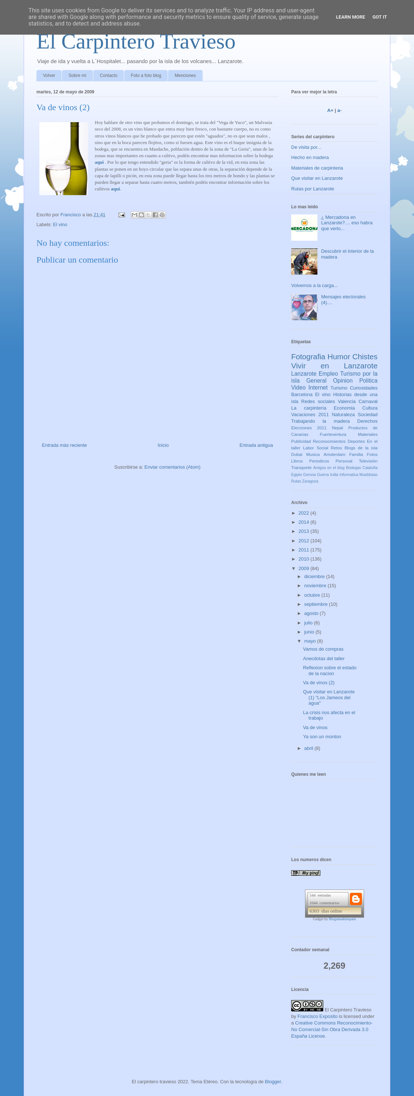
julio (309, 623)
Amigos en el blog (328, 468)
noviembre (316, 585)
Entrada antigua (256, 445)
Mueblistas (368, 475)
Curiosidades (364, 388)
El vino (60, 224)
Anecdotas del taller (323, 658)
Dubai (296, 454)
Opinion (343, 380)
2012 (304, 540)
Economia (344, 408)
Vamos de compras (323, 649)
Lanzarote (303, 374)
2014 (304, 522)
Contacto (108, 75)
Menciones (185, 75)
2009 (304, 568)
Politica (368, 380)
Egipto (296, 475)
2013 (304, 531)
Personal (344, 460)
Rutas (296, 481)
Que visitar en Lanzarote (317, 178)
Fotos (372, 454)
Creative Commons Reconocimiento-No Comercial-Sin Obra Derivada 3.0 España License (331, 1029)
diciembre (315, 576)
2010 (304, 559)
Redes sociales (318, 401)
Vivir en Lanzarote (334, 365)
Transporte (301, 467)
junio (310, 632)
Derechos (367, 421)
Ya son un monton (322, 736)
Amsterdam (334, 454)
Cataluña (370, 468)
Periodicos (319, 460)
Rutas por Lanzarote (312, 188)
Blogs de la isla (361, 447)
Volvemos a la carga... (314, 285)
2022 (304, 513)
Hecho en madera (310, 157)
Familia (356, 454)
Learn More (350, 17)
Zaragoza (310, 481)
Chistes (365, 356)
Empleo (328, 374)
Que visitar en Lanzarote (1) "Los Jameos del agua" (329, 697)
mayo (310, 641)
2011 (304, 550)
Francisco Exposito (317, 1016)
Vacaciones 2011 (310, 414)
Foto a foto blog (146, 75)
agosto (312, 613)
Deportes (356, 441)
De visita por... (306, 147)
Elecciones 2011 (309, 427)
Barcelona (302, 394)
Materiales (368, 434)
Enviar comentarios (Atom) (172, 467)
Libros (297, 460)
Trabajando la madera (320, 421)
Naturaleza (343, 414)
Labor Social (315, 447)
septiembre (316, 604)
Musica (313, 454)
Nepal (337, 427)
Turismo (339, 388)
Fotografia (308, 356)
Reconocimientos (329, 441)
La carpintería (308, 408)
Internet (318, 387)
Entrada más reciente (64, 445)
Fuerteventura (333, 434)
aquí (115, 188)
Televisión (368, 460)
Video (298, 387)
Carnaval (368, 401)
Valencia (347, 401)
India (334, 475)
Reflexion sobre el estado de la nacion (329, 670)
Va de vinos (315, 727)
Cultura (370, 408)
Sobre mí (77, 75)
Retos (336, 447)
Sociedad (368, 414)
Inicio (163, 445)
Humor (338, 356)
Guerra (323, 475)
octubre (312, 595)
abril (309, 748)
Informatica (349, 475)
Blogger (273, 1081)
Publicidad (301, 441)
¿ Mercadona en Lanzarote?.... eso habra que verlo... (346, 222)
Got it (379, 17)
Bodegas (353, 468)
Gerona (309, 475)
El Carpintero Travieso (136, 41)
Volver (49, 75)
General (316, 380)
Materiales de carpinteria (317, 168)
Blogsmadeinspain (342, 919)
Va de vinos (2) (318, 682)
